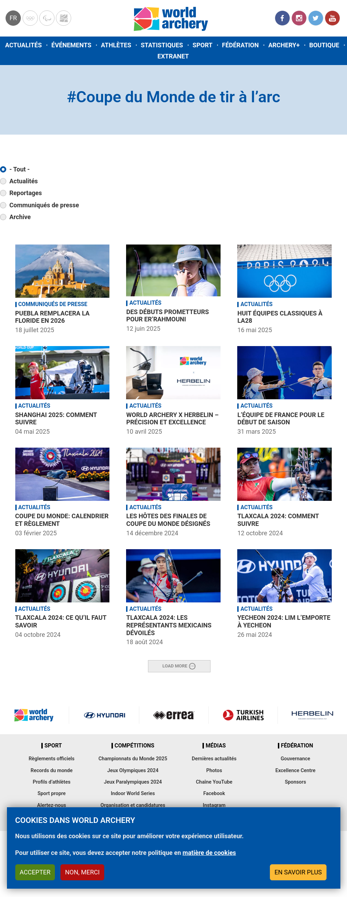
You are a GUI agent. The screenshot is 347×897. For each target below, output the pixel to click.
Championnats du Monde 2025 (132, 759)
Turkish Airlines (243, 715)
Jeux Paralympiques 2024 (133, 782)
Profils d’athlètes (52, 782)
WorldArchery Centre (63, 18)
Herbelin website (312, 715)
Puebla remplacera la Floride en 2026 (52, 317)
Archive (20, 217)
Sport (202, 45)
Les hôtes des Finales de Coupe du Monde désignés (168, 519)
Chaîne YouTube (214, 782)
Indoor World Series (133, 793)
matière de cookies (209, 852)
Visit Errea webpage (173, 715)
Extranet (173, 56)
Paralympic (47, 18)
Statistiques (162, 45)
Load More (175, 665)
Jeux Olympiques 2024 (133, 771)
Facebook (282, 18)
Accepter (35, 872)
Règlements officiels (51, 759)
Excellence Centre (295, 771)
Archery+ (283, 45)
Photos (214, 771)
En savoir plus (298, 872)
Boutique (324, 45)
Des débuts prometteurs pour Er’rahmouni (167, 315)
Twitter (315, 18)
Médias (216, 746)
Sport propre (52, 793)
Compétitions (134, 746)
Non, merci (82, 872)
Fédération (240, 45)
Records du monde (52, 771)
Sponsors (295, 782)
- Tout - (19, 169)
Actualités (23, 45)
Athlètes (116, 45)
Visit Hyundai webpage (104, 715)
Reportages (25, 193)
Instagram (299, 18)
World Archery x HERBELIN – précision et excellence (172, 418)
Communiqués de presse (44, 205)
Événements (71, 45)
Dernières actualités (214, 759)
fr (13, 18)
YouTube (332, 18)
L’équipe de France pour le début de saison (280, 418)
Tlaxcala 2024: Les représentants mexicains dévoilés (168, 625)
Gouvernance (295, 759)
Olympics (30, 18)
